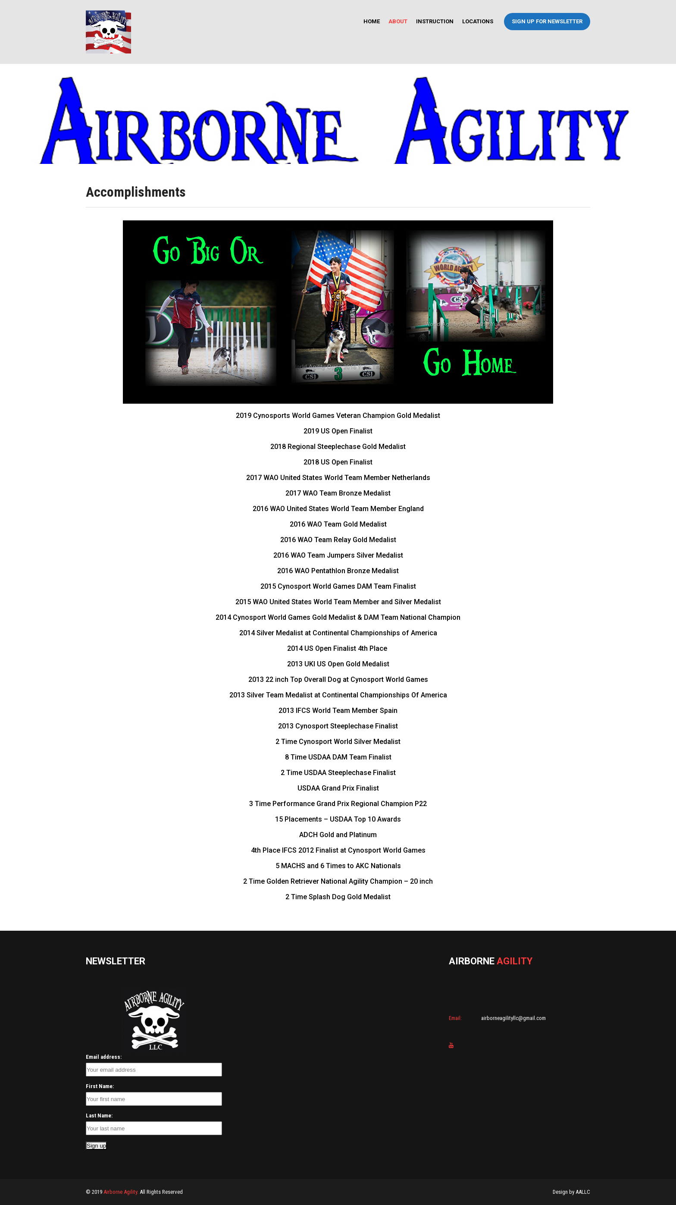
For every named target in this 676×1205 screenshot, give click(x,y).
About (397, 21)
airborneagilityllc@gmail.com (513, 1018)
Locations (477, 21)
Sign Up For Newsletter (547, 21)
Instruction (435, 21)
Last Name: (99, 1115)
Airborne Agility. (120, 1192)
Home (371, 21)
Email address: (104, 1057)
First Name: (100, 1086)
